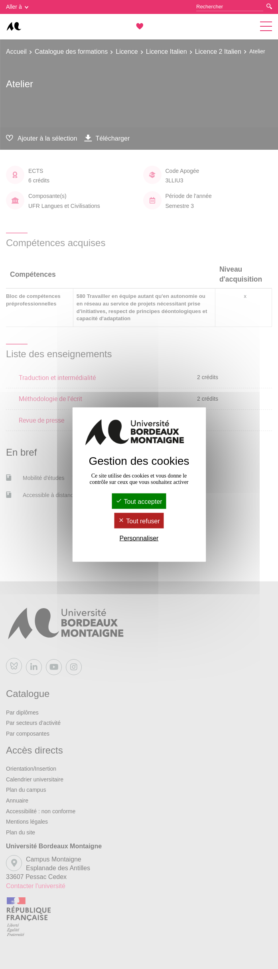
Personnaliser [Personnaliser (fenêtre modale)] (139, 538)
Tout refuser (139, 521)
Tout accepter (139, 501)
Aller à (17, 7)
